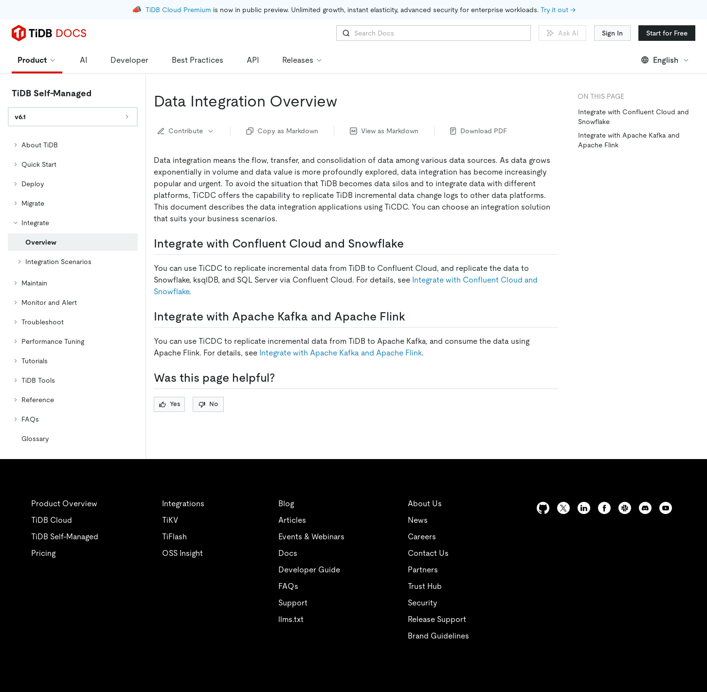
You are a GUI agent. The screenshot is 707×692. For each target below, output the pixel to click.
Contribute (186, 131)
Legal (266, 679)
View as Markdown (384, 131)
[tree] (73, 291)
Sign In (612, 33)
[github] (543, 508)
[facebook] (604, 508)
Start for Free (667, 33)
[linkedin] (584, 508)
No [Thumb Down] (208, 404)
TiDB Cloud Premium (178, 10)
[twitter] (563, 508)
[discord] (645, 508)
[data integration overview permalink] (345, 101)
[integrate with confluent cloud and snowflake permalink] (411, 243)
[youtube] (665, 508)
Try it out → (558, 10)
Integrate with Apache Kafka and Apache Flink (340, 352)
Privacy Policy (214, 679)
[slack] (625, 508)
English (665, 60)
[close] (688, 616)
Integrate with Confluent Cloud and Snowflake (633, 116)
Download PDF (478, 131)
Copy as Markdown (282, 131)
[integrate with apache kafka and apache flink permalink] (413, 316)
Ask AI (562, 33)
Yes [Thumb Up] (169, 404)
